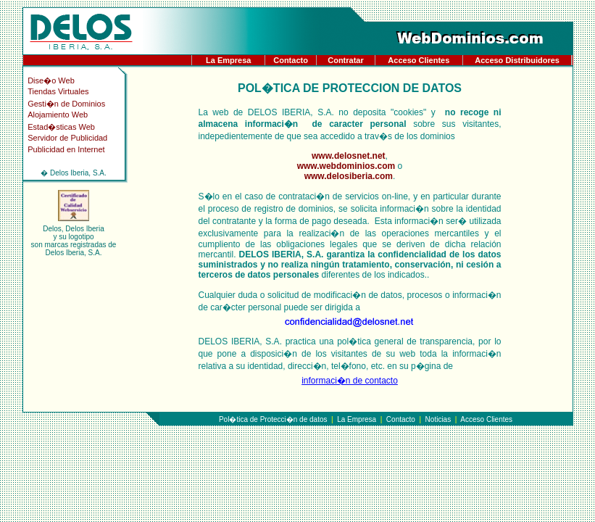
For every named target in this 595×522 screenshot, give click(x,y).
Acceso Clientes (418, 60)
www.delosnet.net (349, 156)
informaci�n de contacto (349, 381)
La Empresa (228, 60)
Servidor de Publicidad (67, 137)
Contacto (290, 60)
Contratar (346, 60)
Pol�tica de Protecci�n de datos (273, 419)
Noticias (438, 419)
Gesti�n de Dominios (66, 103)
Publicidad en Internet (66, 149)
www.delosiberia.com (348, 176)
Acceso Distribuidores (517, 60)
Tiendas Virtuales (58, 91)
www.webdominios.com (346, 166)
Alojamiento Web (58, 114)
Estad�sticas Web (61, 127)
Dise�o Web (51, 80)
